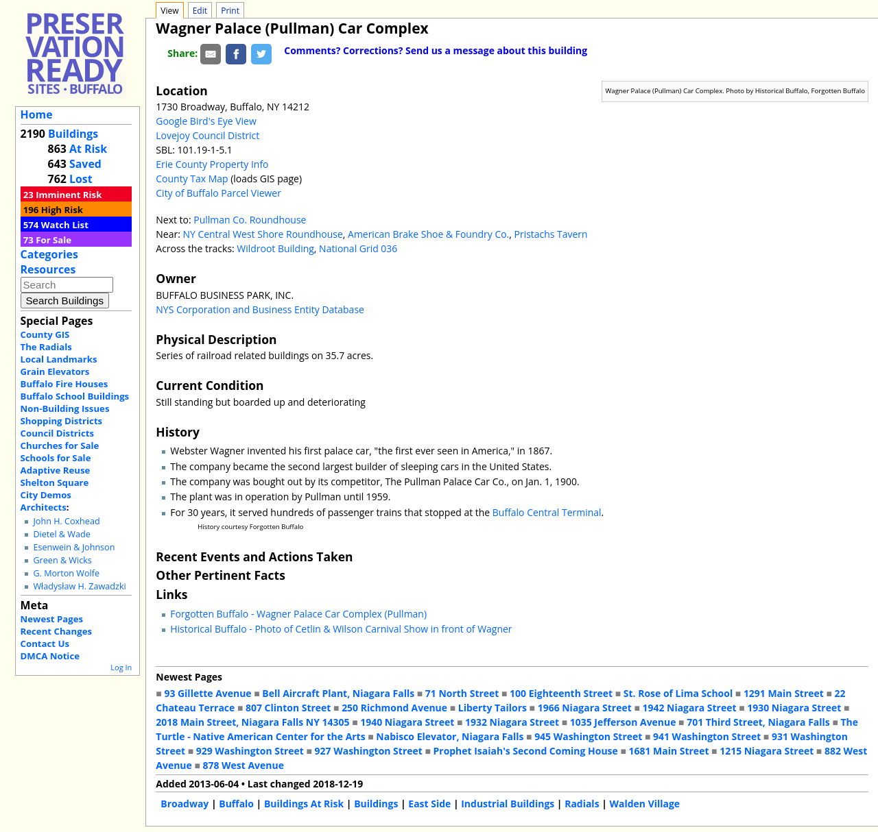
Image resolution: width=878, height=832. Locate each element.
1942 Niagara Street (689, 707)
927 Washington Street (369, 750)
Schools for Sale (56, 458)
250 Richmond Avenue (394, 707)
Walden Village (645, 803)
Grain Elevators (55, 371)
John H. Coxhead (66, 521)
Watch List (64, 225)
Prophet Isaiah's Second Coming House (526, 750)
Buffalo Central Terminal (547, 512)
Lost (81, 178)
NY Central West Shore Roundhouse (262, 234)
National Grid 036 (358, 248)
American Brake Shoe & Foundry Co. (428, 234)
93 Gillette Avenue (207, 693)
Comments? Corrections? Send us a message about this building (435, 50)
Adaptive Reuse (56, 470)
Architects (44, 507)
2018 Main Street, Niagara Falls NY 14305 (252, 722)
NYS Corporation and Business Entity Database (260, 309)
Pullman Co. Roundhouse (249, 219)
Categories (49, 254)
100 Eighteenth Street (561, 693)
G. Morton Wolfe (66, 573)
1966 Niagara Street (585, 707)
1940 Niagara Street (407, 722)
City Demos (46, 495)
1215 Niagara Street (767, 750)
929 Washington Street (250, 750)
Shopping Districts (62, 421)
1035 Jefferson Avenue (623, 722)
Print (230, 10)
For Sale (53, 240)
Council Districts (57, 433)
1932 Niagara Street (512, 722)
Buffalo (236, 803)
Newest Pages (52, 619)
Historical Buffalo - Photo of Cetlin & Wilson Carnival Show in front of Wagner (341, 628)
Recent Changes (57, 631)
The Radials (46, 347)
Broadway (185, 803)
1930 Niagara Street (794, 707)
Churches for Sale (60, 445)
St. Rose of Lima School (678, 693)
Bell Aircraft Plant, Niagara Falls (338, 693)
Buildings (73, 133)
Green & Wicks (62, 560)
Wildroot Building (275, 248)
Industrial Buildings (507, 803)
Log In (121, 667)
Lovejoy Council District (207, 135)
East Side (429, 803)
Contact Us (45, 643)
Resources (48, 269)
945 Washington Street (588, 736)
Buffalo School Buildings (75, 396)
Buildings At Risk (304, 803)
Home (37, 114)
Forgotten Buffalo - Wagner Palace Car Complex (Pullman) (298, 613)
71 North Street (462, 693)
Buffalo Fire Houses (64, 384)
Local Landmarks (59, 359)
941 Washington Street (707, 736)
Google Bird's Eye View (206, 120)
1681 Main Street (669, 750)
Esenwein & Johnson (74, 547)
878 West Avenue (242, 765)
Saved (85, 163)
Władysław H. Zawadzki (79, 586)
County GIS (45, 334)
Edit (200, 10)
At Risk (88, 148)
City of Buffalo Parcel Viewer (218, 192)
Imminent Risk (69, 194)
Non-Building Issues (65, 408)
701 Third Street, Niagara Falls (758, 722)
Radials (582, 803)
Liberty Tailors (492, 707)
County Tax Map (192, 178)
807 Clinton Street (288, 707)
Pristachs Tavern (551, 234)
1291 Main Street (784, 693)
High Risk (62, 210)
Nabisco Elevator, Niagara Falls (449, 736)
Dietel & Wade (61, 534)
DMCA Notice (50, 656)
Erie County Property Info (212, 164)
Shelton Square (55, 482)
